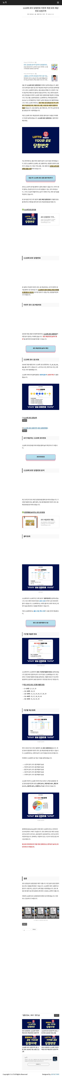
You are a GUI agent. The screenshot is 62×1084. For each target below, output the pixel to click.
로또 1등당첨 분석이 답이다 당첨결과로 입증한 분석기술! (35, 65)
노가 (26, 1064)
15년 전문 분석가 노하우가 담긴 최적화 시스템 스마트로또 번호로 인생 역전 (36, 67)
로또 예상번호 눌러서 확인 (40, 352)
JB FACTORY (55, 1081)
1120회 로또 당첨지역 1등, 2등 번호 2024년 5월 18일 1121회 (30, 1056)
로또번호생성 (41, 460)
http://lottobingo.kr (29, 73)
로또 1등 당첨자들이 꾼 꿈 (40, 630)
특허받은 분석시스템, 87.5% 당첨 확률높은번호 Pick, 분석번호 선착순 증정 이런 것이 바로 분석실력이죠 (35, 79)
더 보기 (57, 1022)
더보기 (24, 424)
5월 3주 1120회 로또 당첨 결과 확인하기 (41, 178)
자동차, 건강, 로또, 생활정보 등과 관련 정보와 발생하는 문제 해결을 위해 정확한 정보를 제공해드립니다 (38, 1067)
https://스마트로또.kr (29, 62)
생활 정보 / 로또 (41, 14)
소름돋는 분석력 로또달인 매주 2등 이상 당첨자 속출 (35, 76)
